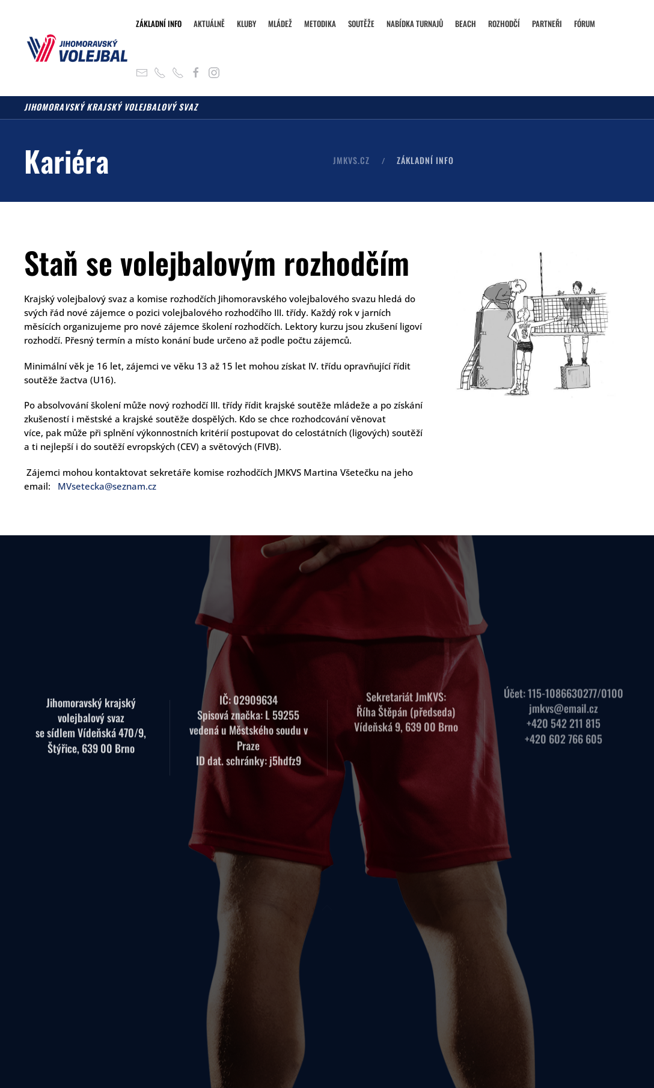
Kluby (246, 23)
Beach (465, 23)
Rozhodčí (504, 23)
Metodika (320, 23)
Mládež (280, 23)
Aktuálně (209, 23)
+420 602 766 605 (563, 729)
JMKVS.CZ (351, 160)
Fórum (584, 23)
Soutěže (361, 23)
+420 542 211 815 (564, 714)
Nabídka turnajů (415, 23)
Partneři (547, 23)
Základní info (159, 23)
